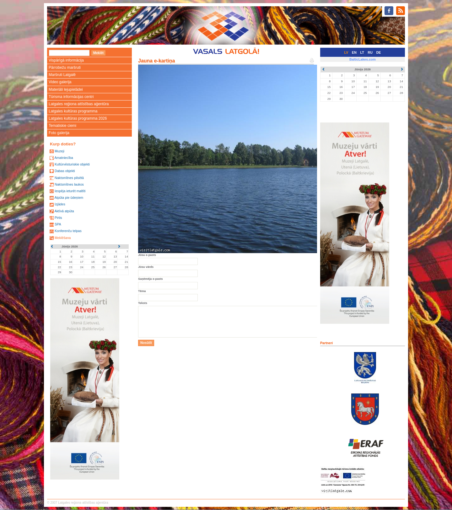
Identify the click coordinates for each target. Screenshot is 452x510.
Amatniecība (63, 158)
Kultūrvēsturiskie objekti (72, 164)
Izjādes (60, 204)
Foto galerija (59, 133)
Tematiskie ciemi (62, 125)
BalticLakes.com (362, 59)
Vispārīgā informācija (66, 60)
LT (362, 52)
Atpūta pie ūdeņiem (68, 197)
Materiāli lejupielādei (66, 89)
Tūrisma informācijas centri (71, 97)
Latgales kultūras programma (73, 111)
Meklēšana (63, 238)
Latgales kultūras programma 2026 (78, 118)
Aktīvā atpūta (64, 211)
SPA (58, 224)
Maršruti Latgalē (62, 75)
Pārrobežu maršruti (65, 67)
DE (378, 52)
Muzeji (59, 151)
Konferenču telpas (68, 231)
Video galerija (60, 82)
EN (354, 52)
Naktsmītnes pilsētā (69, 178)
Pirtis (58, 218)
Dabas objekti (65, 171)
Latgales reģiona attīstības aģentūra (79, 104)
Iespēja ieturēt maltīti (70, 191)
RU (370, 52)
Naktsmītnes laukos (69, 184)
